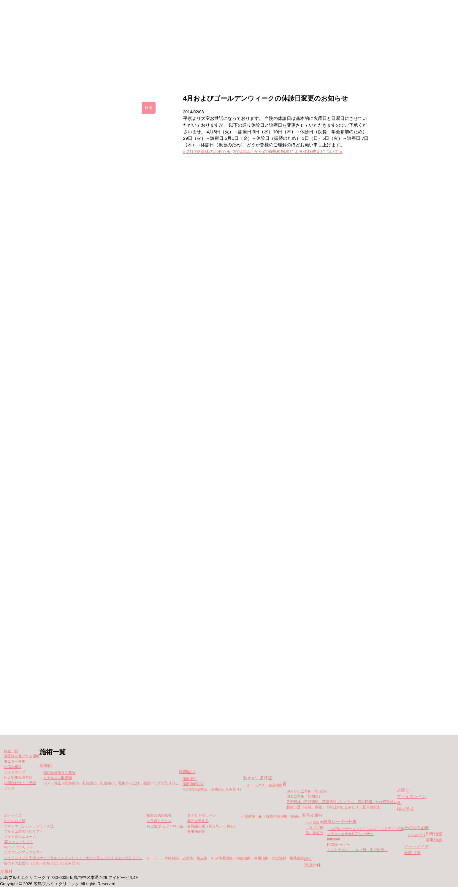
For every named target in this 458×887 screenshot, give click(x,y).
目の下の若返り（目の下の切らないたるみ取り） (43, 863)
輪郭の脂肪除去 (159, 815)
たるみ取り (417, 835)
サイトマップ (14, 772)
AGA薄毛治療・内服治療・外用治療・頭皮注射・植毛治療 (257, 858)
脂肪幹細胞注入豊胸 (59, 773)
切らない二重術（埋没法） (307, 791)
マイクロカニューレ (20, 836)
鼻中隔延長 (196, 831)
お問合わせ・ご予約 (20, 783)
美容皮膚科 (312, 815)
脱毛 (308, 858)
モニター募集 (270, 68)
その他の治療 (416, 827)
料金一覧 (222, 68)
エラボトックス (159, 821)
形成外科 (312, 865)
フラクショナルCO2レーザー (350, 834)
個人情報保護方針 (18, 777)
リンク (9, 788)
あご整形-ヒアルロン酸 (165, 826)
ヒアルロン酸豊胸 (57, 778)
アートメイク (416, 846)
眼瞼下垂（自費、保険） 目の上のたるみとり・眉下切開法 (333, 807)
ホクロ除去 (314, 823)
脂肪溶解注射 (193, 784)
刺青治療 (434, 834)
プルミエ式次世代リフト (23, 831)
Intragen (333, 839)
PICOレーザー (338, 844)
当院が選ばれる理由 (328, 68)
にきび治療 (314, 828)
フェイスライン (411, 796)
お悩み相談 (13, 767)
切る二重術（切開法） (304, 796)
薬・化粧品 (314, 833)
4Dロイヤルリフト (18, 847)
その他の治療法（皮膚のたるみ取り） (213, 789)
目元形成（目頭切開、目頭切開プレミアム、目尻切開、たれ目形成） (341, 802)
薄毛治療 (434, 840)
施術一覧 (179, 68)
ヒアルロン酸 (14, 821)
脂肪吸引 (187, 771)
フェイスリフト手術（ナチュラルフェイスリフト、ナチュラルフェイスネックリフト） (73, 858)
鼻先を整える (198, 821)
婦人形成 (405, 809)
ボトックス (13, 815)
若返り (403, 790)
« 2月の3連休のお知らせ (207, 151)
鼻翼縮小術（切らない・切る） (212, 826)
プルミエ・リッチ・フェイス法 (29, 826)
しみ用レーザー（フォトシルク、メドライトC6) (365, 829)
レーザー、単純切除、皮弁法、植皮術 (177, 858)
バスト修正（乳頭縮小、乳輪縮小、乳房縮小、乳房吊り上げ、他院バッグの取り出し (111, 783)
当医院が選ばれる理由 (21, 756)
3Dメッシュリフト (18, 842)
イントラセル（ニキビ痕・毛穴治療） (357, 850)
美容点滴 (412, 852)
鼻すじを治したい (201, 815)
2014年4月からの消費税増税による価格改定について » (288, 151)
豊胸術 (45, 765)
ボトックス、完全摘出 (265, 785)
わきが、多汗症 (257, 777)
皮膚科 (6, 871)
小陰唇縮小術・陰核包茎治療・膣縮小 (271, 816)
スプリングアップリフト (23, 852)
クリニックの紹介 (127, 68)
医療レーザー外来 (339, 821)
